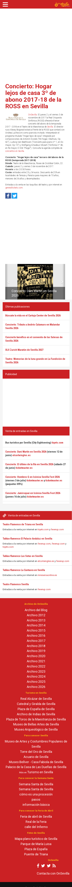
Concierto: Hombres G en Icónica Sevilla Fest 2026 (32, 476)
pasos (36, 799)
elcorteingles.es (46, 561)
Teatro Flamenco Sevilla (16, 584)
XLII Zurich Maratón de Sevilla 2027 (24, 349)
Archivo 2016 (36, 635)
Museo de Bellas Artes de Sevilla (36, 724)
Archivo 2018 (36, 646)
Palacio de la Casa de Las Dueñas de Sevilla (36, 767)
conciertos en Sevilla (14, 151)
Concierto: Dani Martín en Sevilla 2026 (25, 451)
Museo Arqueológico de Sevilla (36, 729)
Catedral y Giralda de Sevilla (36, 704)
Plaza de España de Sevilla (36, 709)
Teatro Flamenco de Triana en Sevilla (23, 524)
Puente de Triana (36, 854)
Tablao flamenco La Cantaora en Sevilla (24, 570)
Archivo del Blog (36, 610)
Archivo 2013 (36, 620)
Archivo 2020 (36, 656)
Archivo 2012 (36, 615)
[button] (6, 282)
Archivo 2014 (36, 625)
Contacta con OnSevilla (53, 873)
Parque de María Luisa (36, 844)
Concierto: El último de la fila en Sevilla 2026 (29, 464)
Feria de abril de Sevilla (36, 816)
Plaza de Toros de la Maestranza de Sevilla (36, 719)
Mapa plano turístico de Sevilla (36, 839)
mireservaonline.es (47, 575)
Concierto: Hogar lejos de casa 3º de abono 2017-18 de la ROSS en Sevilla (33, 96)
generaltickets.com (14, 187)
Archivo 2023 (36, 671)
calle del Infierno (36, 827)
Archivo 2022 (36, 666)
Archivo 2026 (36, 687)
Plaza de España (36, 849)
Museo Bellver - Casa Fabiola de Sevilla (36, 762)
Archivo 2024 (36, 676)
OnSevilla (32, 114)
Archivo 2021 (36, 661)
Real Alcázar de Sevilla (36, 699)
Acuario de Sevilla (36, 757)
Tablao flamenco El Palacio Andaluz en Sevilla (27, 538)
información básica (36, 804)
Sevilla (50, 126)
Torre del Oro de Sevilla (36, 752)
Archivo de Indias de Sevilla (36, 714)
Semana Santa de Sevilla (36, 784)
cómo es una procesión (36, 794)
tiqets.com (43, 529)
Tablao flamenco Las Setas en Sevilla (23, 556)
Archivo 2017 (36, 641)
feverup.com (57, 529)
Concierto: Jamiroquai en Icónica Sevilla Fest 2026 (32, 493)
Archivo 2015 (36, 630)
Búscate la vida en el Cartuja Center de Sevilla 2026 (33, 315)
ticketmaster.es (24, 467)
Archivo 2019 (36, 651)
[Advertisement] (33, 44)
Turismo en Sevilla (40, 772)
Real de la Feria (36, 822)
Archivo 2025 (36, 681)
